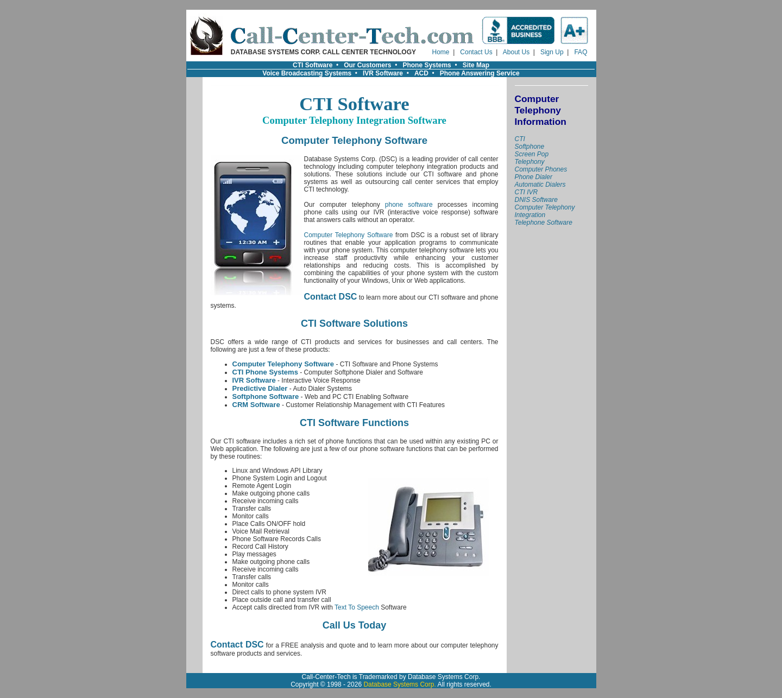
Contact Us (476, 52)
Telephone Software (543, 222)
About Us (516, 52)
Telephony (530, 162)
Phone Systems (426, 65)
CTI (520, 139)
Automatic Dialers (540, 184)
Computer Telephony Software (348, 235)
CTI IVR (526, 192)
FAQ (580, 52)
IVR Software (383, 73)
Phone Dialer (533, 177)
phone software (409, 204)
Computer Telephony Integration (545, 211)
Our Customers (367, 65)
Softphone (530, 146)
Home (441, 52)
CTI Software (312, 65)
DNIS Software (536, 200)
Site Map (476, 65)
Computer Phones (541, 169)
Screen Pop (532, 154)
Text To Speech (357, 607)
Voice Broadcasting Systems (306, 73)
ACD (421, 73)
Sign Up (552, 52)
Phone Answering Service (480, 73)
